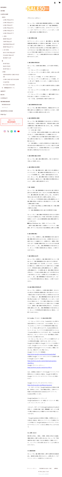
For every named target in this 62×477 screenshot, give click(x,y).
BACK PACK (6, 66)
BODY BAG (6, 63)
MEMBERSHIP (6, 104)
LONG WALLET (8, 25)
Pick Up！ (4, 114)
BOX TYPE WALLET (9, 52)
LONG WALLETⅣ (8, 28)
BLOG (3, 94)
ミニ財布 (4, 36)
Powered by (44, 474)
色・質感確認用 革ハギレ (8, 87)
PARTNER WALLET (9, 44)
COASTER (6, 82)
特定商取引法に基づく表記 (45, 468)
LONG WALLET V (8, 33)
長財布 (3, 17)
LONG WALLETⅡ (8, 22)
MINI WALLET (7, 39)
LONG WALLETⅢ (8, 20)
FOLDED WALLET (8, 55)
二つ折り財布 (5, 50)
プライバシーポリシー (32, 468)
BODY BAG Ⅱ (7, 69)
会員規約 (56, 468)
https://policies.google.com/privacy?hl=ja (40, 367)
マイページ (5, 107)
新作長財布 (3, 7)
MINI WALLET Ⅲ (8, 47)
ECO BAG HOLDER (9, 85)
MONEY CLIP (7, 58)
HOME (3, 11)
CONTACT (4, 98)
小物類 (3, 72)
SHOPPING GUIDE (7, 111)
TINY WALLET (7, 41)
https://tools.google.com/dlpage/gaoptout (40, 385)
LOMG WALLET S (8, 30)
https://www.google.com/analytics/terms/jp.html (42, 354)
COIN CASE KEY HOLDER (11, 79)
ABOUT (3, 91)
